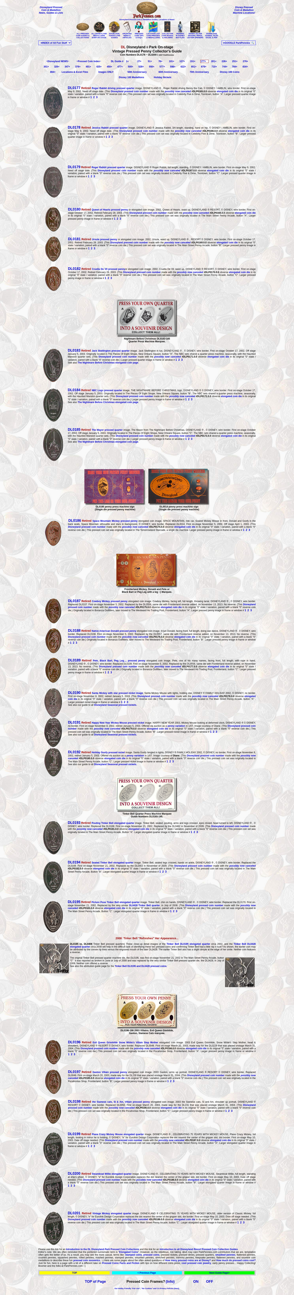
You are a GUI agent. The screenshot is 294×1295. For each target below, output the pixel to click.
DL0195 (74, 902)
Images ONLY (106, 72)
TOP (74, 1272)
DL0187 (74, 601)
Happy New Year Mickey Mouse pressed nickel (112, 722)
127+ (182, 61)
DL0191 (74, 722)
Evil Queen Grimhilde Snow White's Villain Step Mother (113, 1042)
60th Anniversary (168, 72)
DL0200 (74, 1173)
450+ (109, 66)
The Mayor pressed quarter (101, 430)
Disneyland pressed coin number (129, 91)
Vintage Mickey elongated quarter (106, 1213)
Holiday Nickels (162, 77)
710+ (214, 66)
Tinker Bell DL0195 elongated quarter (188, 944)
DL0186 (74, 520)
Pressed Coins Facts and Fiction (120, 1263)
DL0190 (74, 693)
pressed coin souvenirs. (87, 1260)
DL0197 (74, 1072)
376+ (78, 66)
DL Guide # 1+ (120, 61)
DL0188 (74, 631)
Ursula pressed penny (99, 239)
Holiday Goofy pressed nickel (103, 752)
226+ (224, 61)
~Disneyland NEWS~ (57, 61)
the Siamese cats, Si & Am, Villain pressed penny (115, 1102)
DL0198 (74, 1101)
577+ (162, 66)
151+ (192, 61)
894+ (53, 72)
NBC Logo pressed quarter (101, 390)
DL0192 (74, 752)
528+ (141, 66)
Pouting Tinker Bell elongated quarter (107, 823)
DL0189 (74, 660)
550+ (151, 66)
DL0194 (74, 862)
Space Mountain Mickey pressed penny (109, 521)
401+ (88, 66)
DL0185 (74, 430)
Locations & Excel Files (75, 72)
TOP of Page (95, 1282)
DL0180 (74, 209)
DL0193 (74, 823)
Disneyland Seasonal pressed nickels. (115, 705)
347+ (67, 66)
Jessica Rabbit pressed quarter (104, 127)
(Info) (170, 1282)
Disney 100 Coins (229, 72)
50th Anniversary (137, 72)
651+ (193, 66)
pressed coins (151, 1254)
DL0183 (74, 350)
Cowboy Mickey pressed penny (104, 601)
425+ (99, 66)
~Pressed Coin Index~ (88, 61)
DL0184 (74, 390)
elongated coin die (227, 91)
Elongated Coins (128, 1252)
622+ (183, 66)
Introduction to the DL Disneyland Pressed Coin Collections (102, 1249)
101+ (171, 61)
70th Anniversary (199, 72)
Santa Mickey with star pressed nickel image (112, 693)
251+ (234, 61)
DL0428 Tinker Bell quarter (144, 905)
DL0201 (75, 1213)
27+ (139, 61)
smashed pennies (225, 1254)
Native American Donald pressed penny (108, 631)
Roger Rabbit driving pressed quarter (101, 88)
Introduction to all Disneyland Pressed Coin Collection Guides (199, 1249)
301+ (46, 66)
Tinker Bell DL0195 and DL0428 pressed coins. (141, 966)
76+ (160, 61)
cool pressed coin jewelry (196, 1263)
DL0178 (74, 127)
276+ (245, 61)
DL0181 (74, 239)
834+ (245, 66)
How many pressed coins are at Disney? (188, 1260)
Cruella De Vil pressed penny (103, 269)
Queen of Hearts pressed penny (104, 209)
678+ (203, 66)
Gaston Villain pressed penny (104, 1072)
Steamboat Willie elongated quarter (106, 1174)
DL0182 (74, 269)
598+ (172, 66)
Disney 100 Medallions (131, 77)
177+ (203, 61)
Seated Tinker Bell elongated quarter (107, 862)
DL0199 (74, 1134)
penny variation (176, 726)
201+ (213, 61)
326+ (56, 66)
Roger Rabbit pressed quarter (96, 167)
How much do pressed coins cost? (236, 1260)
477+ (120, 66)
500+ (130, 66)
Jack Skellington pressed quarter (105, 350)
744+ (224, 66)
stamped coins (133, 1254)
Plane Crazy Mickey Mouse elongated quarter (112, 1134)
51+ (150, 61)
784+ (234, 66)
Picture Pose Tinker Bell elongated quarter (110, 902)
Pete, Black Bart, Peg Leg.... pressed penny (113, 660)
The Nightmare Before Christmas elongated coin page (108, 362)
